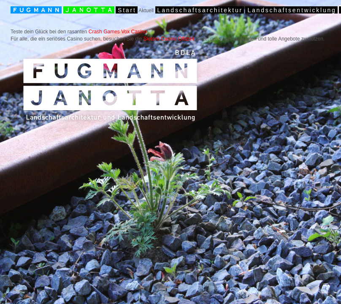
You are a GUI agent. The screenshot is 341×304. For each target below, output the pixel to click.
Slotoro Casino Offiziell (169, 39)
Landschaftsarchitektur (200, 10)
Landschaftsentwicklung (291, 10)
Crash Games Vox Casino (118, 32)
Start (127, 10)
